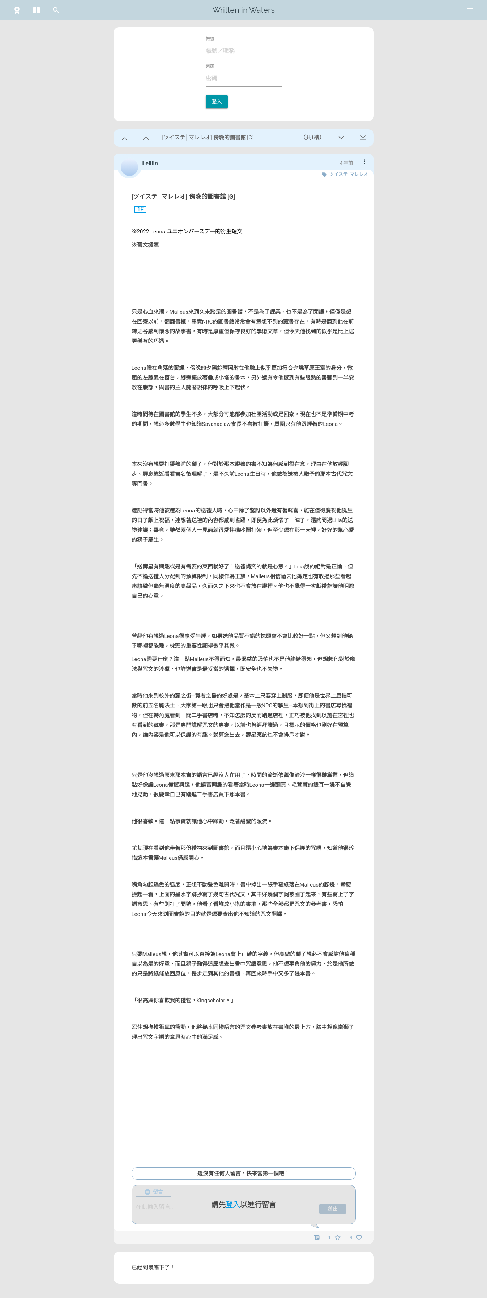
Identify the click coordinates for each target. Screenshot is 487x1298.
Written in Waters (244, 9)
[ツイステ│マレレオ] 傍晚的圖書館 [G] (183, 196)
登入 (217, 102)
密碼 (210, 66)
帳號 (210, 38)
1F (137, 209)
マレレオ (359, 174)
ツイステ (338, 174)
